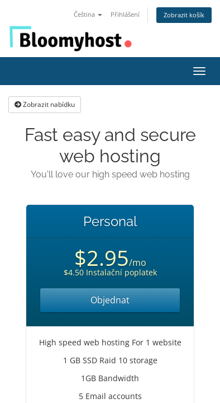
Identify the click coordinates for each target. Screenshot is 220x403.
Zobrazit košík (184, 15)
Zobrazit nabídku (45, 104)
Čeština (88, 14)
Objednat (110, 300)
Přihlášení (125, 14)
